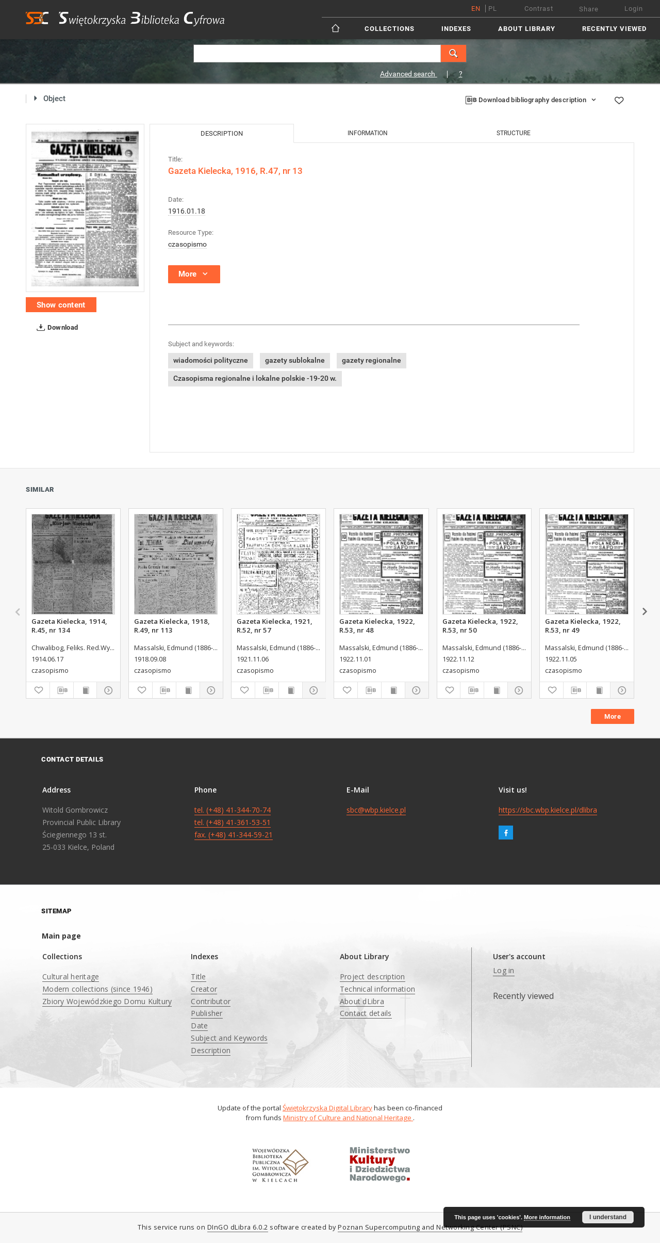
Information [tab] (368, 133)
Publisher (206, 1013)
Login (633, 8)
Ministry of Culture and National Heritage (348, 1117)
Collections (390, 29)
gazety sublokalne (295, 360)
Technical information (377, 989)
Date (199, 1025)
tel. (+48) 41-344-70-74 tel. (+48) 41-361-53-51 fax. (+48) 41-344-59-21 (233, 822)
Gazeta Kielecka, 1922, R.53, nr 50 (480, 625)
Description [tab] (222, 133)
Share (589, 9)
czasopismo (187, 244)
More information (547, 1217)
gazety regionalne (371, 360)
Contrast (538, 8)
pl (492, 8)
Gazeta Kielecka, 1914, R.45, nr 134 (69, 625)
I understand (607, 1217)
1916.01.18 (186, 211)
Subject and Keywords (229, 1038)
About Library (526, 29)
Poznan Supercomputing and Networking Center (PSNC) (430, 1227)
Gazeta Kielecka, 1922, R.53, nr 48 (377, 625)
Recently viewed (614, 29)
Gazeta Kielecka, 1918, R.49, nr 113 (172, 625)
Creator (204, 989)
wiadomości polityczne (210, 360)
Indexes (456, 29)
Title (198, 976)
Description (210, 1050)
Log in (504, 970)
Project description (372, 976)
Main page (61, 936)
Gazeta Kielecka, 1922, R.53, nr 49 (583, 625)
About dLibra (362, 1001)
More (612, 716)
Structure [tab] (514, 133)
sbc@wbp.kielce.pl (376, 810)
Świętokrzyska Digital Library (327, 1107)
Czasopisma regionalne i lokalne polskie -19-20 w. (255, 378)
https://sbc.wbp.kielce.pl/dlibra (548, 810)
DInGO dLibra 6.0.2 (237, 1227)
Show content (61, 305)
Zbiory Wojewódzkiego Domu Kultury (107, 1001)
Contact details (366, 1013)
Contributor (210, 1001)
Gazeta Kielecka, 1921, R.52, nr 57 (274, 625)
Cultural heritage (70, 976)
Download (55, 327)
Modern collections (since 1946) (97, 989)
